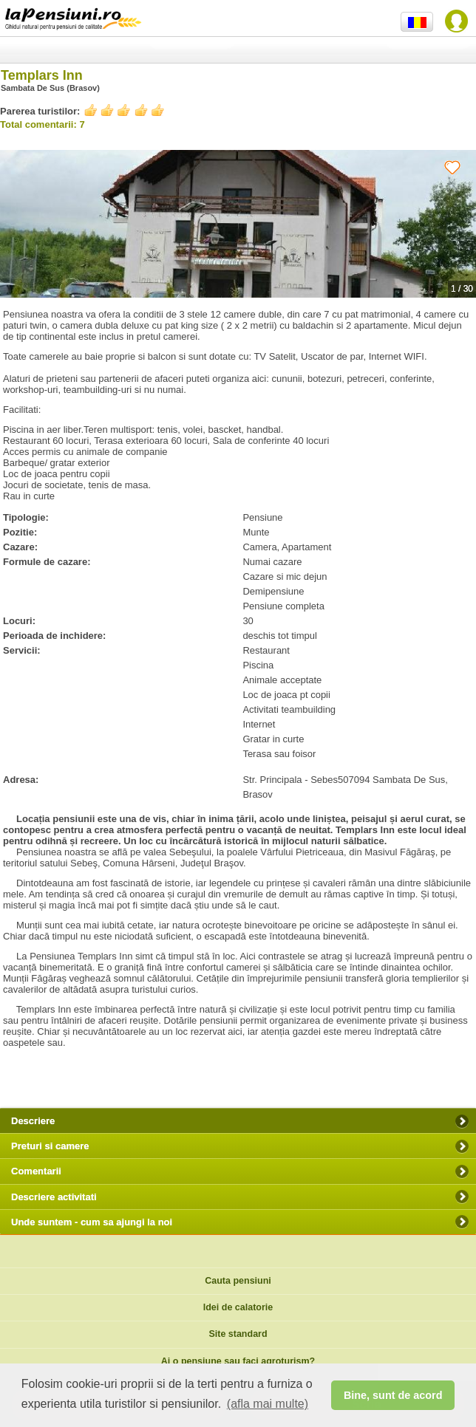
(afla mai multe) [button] (267, 1403)
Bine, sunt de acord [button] (393, 1395)
